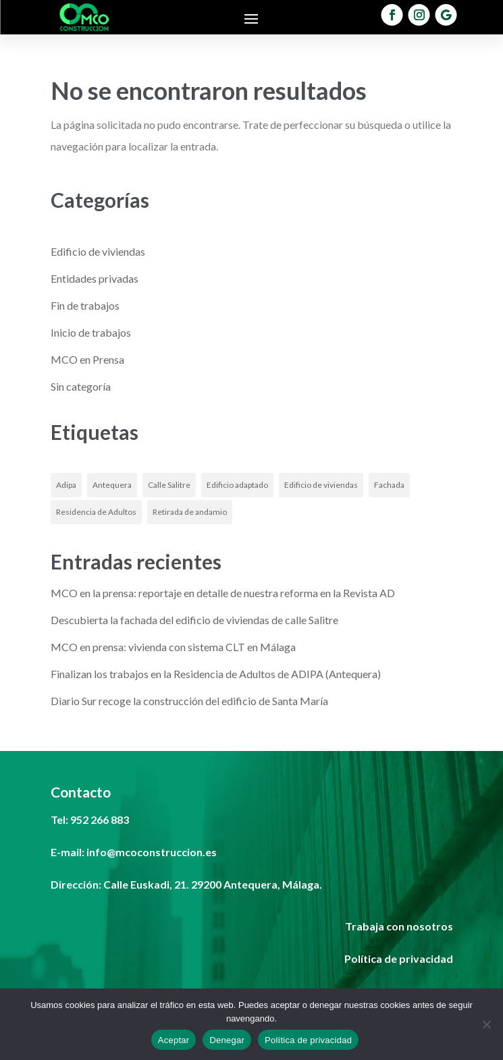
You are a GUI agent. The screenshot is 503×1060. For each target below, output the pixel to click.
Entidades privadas (94, 278)
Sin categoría (81, 386)
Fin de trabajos (85, 305)
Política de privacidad (308, 1040)
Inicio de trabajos (91, 332)
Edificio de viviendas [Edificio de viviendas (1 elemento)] (321, 485)
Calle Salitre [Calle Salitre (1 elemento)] (169, 485)
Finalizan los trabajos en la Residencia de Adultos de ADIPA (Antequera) (216, 673)
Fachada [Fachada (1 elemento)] (389, 485)
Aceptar (174, 1040)
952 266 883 (99, 819)
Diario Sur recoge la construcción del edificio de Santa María (189, 700)
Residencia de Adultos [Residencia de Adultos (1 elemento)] (96, 512)
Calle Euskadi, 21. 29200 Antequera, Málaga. (212, 884)
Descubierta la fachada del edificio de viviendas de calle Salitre (194, 619)
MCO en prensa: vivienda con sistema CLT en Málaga (173, 646)
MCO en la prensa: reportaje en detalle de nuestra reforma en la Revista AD (223, 592)
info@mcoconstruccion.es (151, 851)
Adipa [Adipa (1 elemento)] (66, 485)
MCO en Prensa (87, 359)
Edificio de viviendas (98, 251)
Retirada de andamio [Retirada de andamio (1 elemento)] (190, 512)
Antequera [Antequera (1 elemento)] (112, 485)
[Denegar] (486, 1024)
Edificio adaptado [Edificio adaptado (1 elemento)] (237, 485)
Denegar (226, 1040)
